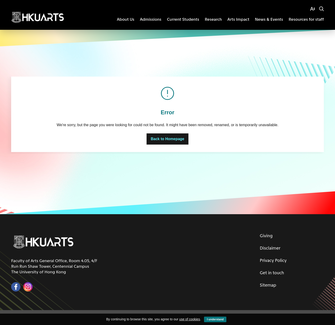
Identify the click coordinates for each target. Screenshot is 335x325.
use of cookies (189, 319)
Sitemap (266, 284)
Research (213, 19)
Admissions (150, 19)
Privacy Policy (272, 260)
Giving (265, 235)
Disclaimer (269, 248)
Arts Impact (238, 19)
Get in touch (271, 272)
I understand (215, 319)
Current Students (183, 19)
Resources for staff (306, 19)
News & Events (269, 19)
